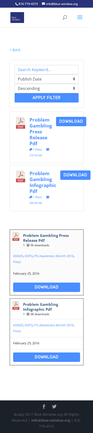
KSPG (29, 256)
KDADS (18, 256)
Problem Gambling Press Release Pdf (41, 131)
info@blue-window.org (50, 420)
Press (17, 262)
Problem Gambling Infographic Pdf (43, 182)
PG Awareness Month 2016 (54, 256)
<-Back (14, 49)
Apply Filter (46, 97)
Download (71, 121)
